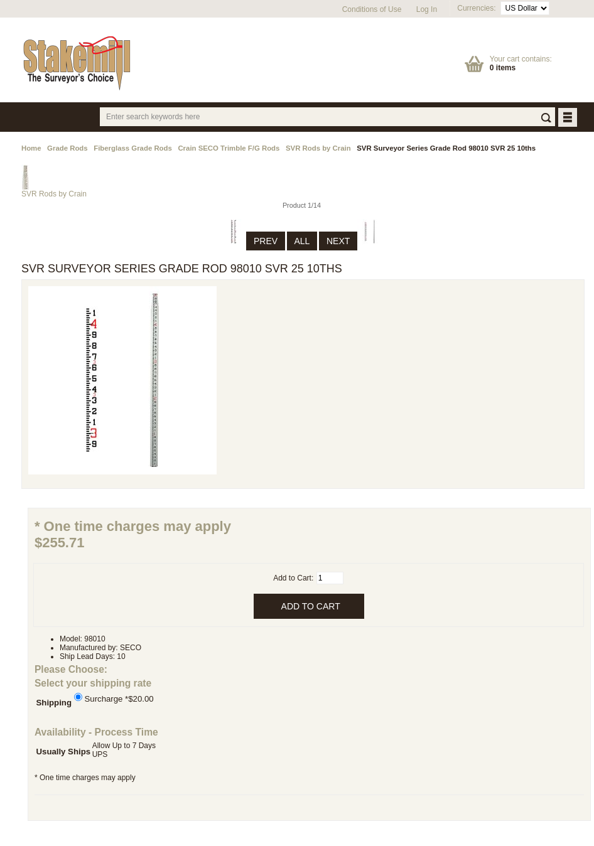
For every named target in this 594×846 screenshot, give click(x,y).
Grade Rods (67, 148)
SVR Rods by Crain (318, 148)
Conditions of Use (372, 9)
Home (31, 148)
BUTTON (568, 118)
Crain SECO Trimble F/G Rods (228, 148)
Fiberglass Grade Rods (133, 148)
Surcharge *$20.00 (119, 698)
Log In (426, 9)
